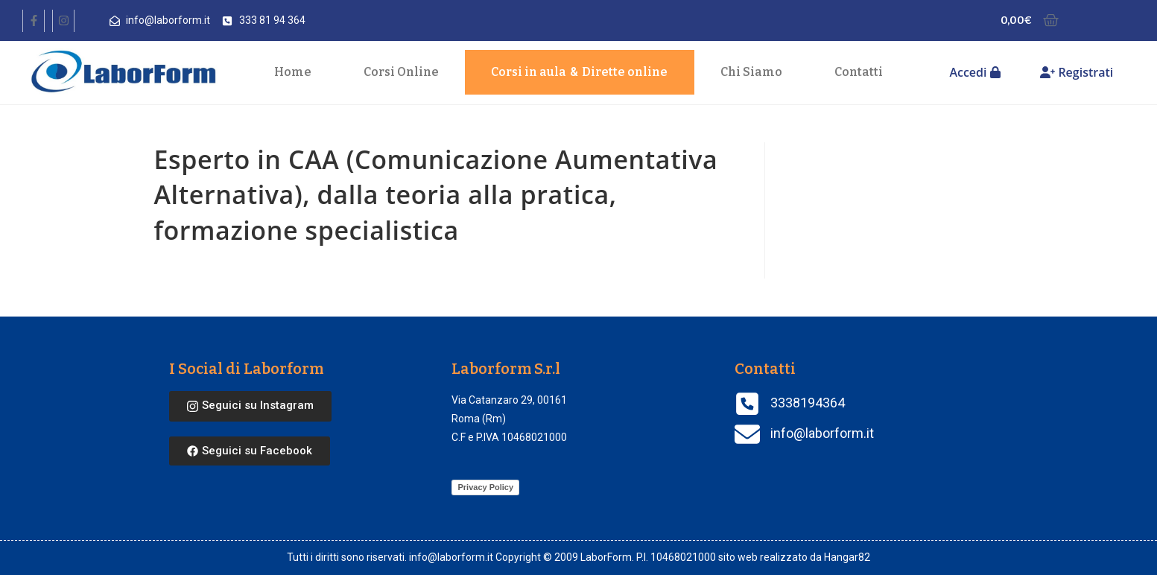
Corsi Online (401, 72)
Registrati (1076, 72)
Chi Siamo (751, 72)
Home (292, 72)
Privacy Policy (485, 487)
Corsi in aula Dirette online (579, 72)
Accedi (974, 72)
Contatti (858, 72)
